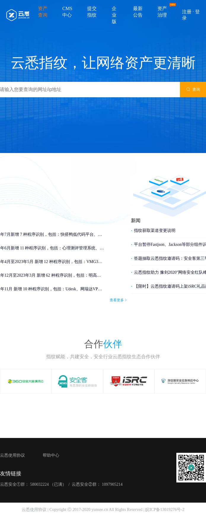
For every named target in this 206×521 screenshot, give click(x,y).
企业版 (114, 15)
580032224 (39, 484)
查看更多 (118, 303)
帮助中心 (51, 455)
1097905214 (112, 484)
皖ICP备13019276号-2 (164, 509)
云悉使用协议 (12, 455)
